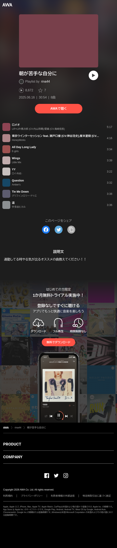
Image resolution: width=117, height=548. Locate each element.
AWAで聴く (58, 108)
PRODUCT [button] (12, 444)
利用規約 (8, 495)
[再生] (93, 75)
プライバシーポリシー (32, 495)
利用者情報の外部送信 (63, 495)
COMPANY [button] (12, 456)
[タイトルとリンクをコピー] (71, 230)
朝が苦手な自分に (36, 427)
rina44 (45, 81)
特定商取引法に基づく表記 (97, 495)
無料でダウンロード (58, 342)
